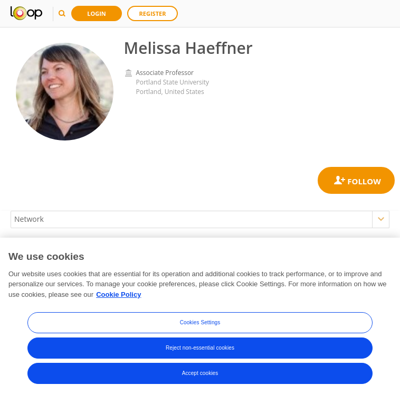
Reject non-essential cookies (200, 349)
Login (96, 13)
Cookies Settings (200, 324)
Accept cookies (200, 375)
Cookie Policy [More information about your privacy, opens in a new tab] (118, 296)
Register (152, 13)
